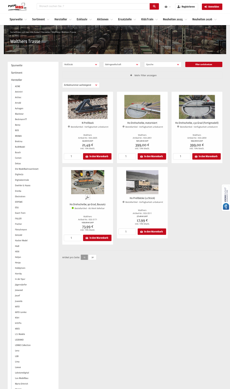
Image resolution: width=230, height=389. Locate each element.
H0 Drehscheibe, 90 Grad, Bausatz (88, 204)
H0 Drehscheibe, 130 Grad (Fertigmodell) (196, 122)
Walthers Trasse (68, 32)
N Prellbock (88, 122)
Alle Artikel (35, 32)
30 (93, 257)
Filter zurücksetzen (203, 64)
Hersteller (45, 32)
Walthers (56, 32)
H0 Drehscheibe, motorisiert (142, 122)
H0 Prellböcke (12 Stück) (142, 198)
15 (84, 257)
